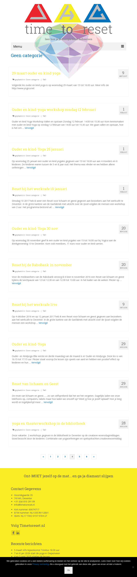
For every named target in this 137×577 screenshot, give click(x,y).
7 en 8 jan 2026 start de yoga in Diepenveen (37, 553)
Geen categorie (32, 79)
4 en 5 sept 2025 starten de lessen (32, 556)
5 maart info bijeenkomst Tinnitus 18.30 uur (36, 550)
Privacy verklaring (40, 564)
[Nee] (133, 567)
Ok (68, 570)
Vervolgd (29, 127)
